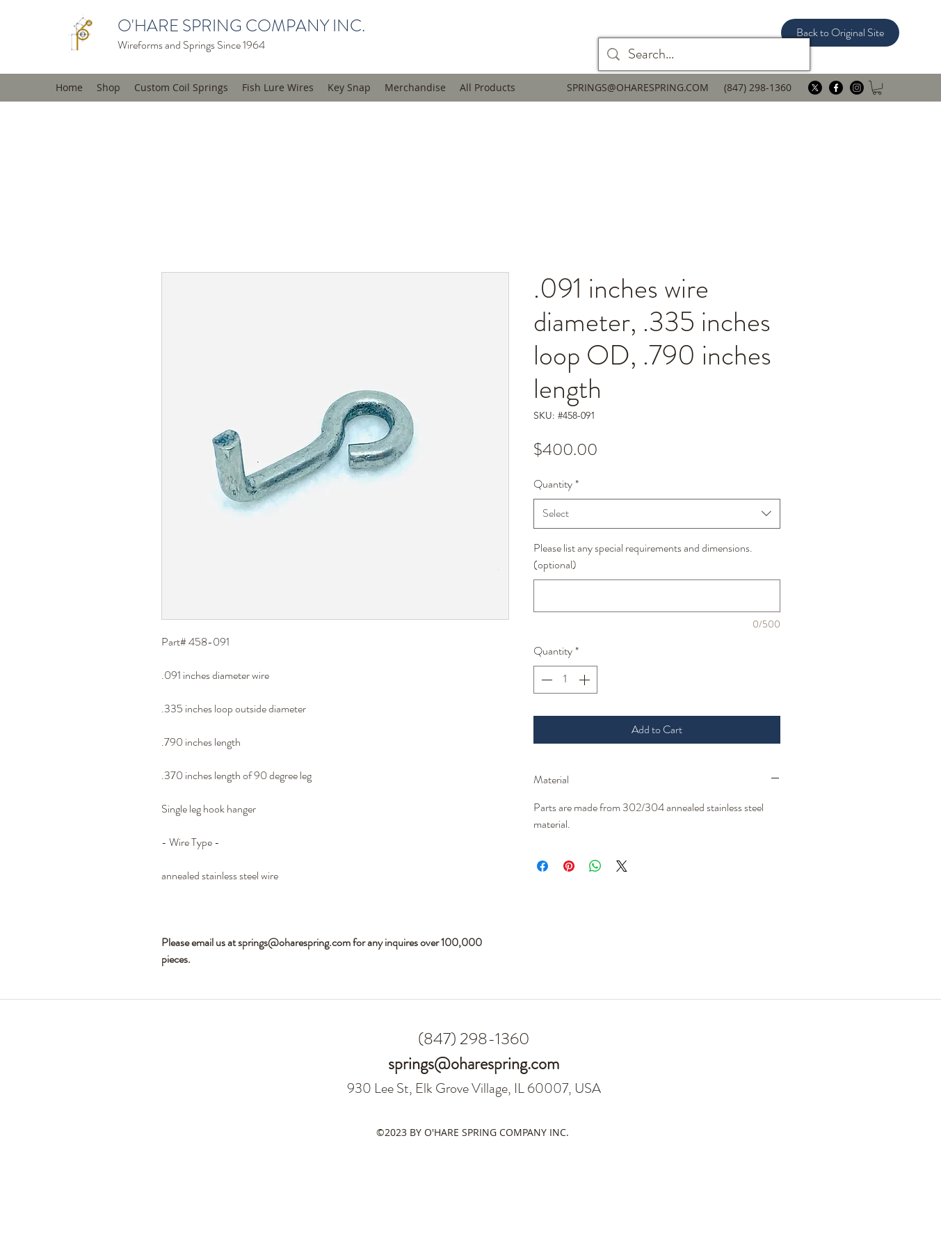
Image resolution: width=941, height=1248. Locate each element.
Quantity (556, 484)
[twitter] (815, 88)
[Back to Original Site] (840, 33)
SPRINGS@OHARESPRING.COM (638, 87)
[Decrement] (545, 679)
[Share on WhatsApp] (595, 866)
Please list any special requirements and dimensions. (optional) (643, 556)
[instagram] (857, 88)
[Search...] (704, 54)
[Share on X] (621, 866)
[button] (278, 87)
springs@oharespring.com (473, 1063)
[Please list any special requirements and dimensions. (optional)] (657, 596)
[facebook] (836, 88)
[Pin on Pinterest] (569, 866)
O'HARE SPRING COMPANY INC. (241, 26)
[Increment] (585, 679)
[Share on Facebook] (542, 866)
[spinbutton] (565, 679)
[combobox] (656, 514)
